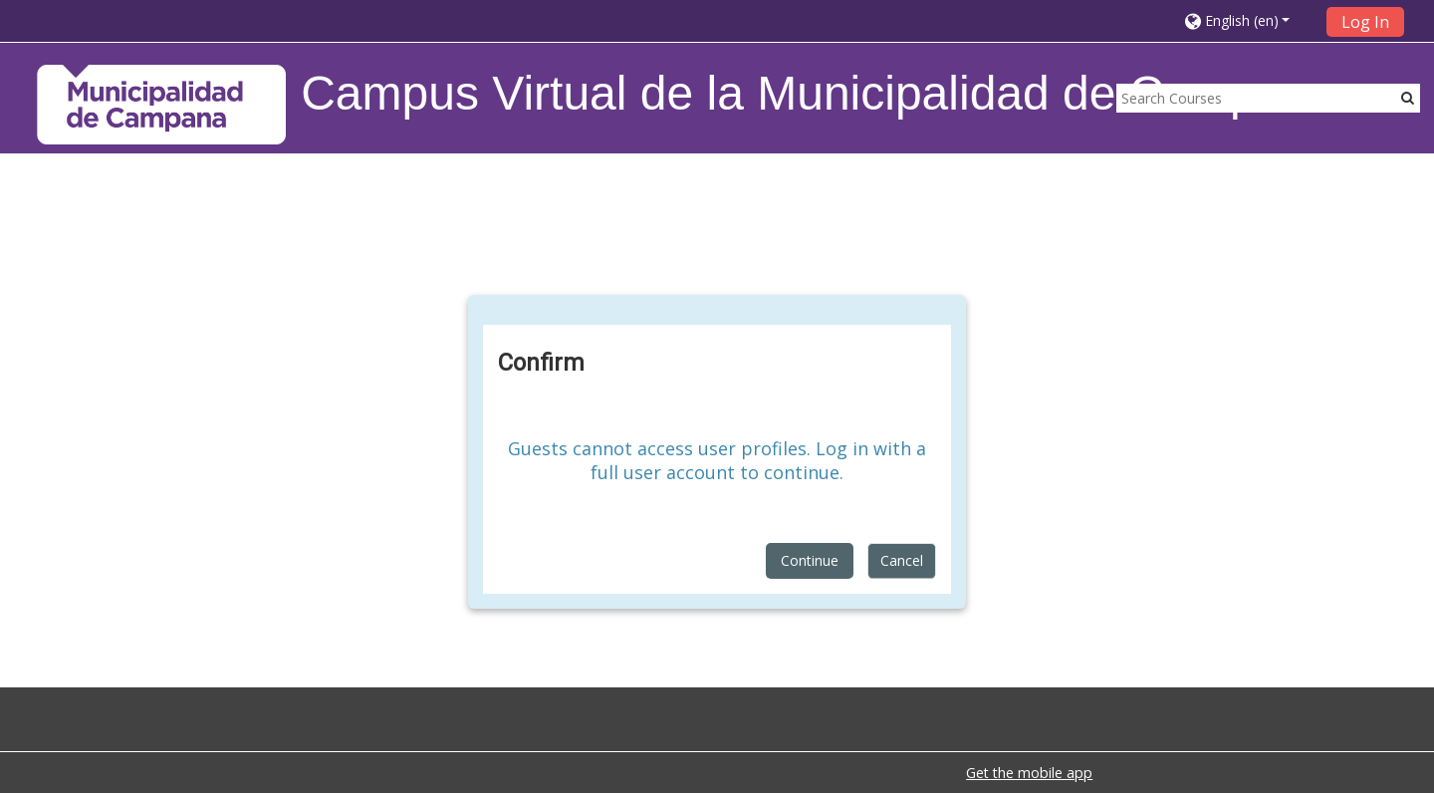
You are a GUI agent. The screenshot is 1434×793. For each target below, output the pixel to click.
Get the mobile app (1029, 772)
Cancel (901, 560)
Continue (809, 560)
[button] (1249, 20)
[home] (161, 104)
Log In (1365, 22)
